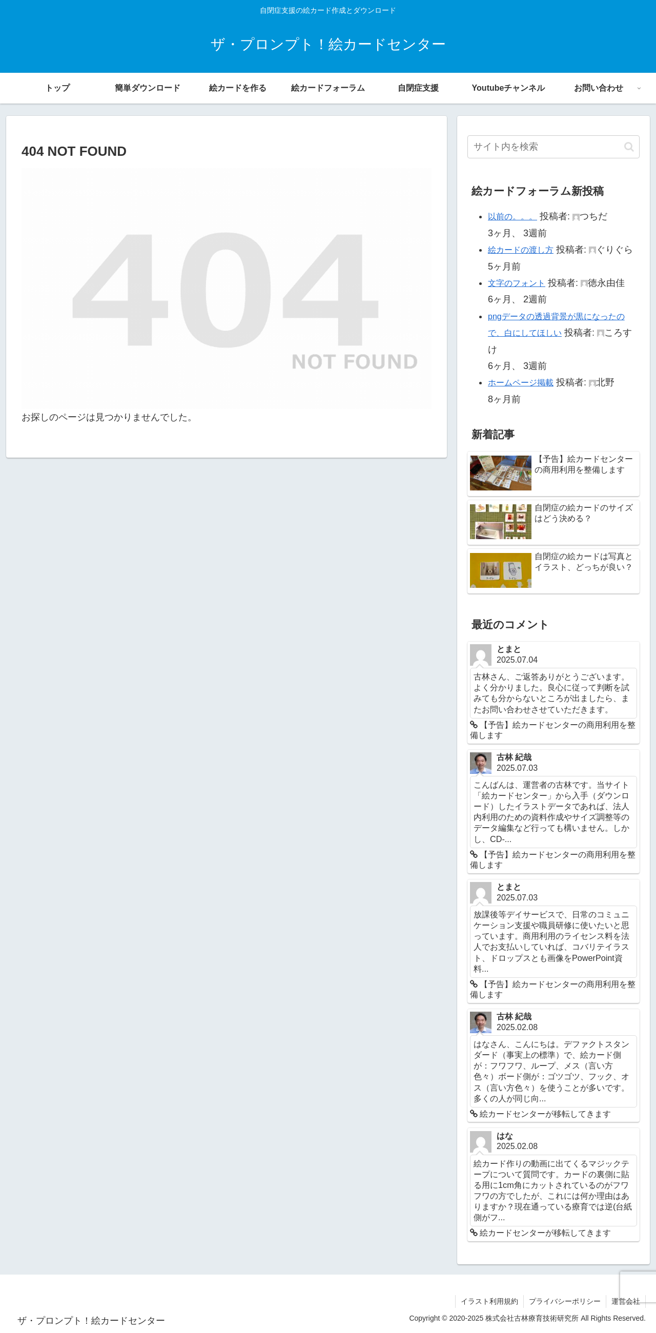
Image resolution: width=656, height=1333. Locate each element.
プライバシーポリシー (565, 1301)
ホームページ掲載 (521, 382)
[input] (553, 146)
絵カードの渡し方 (521, 249)
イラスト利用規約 (489, 1301)
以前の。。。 (512, 216)
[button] (629, 147)
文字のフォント (516, 283)
